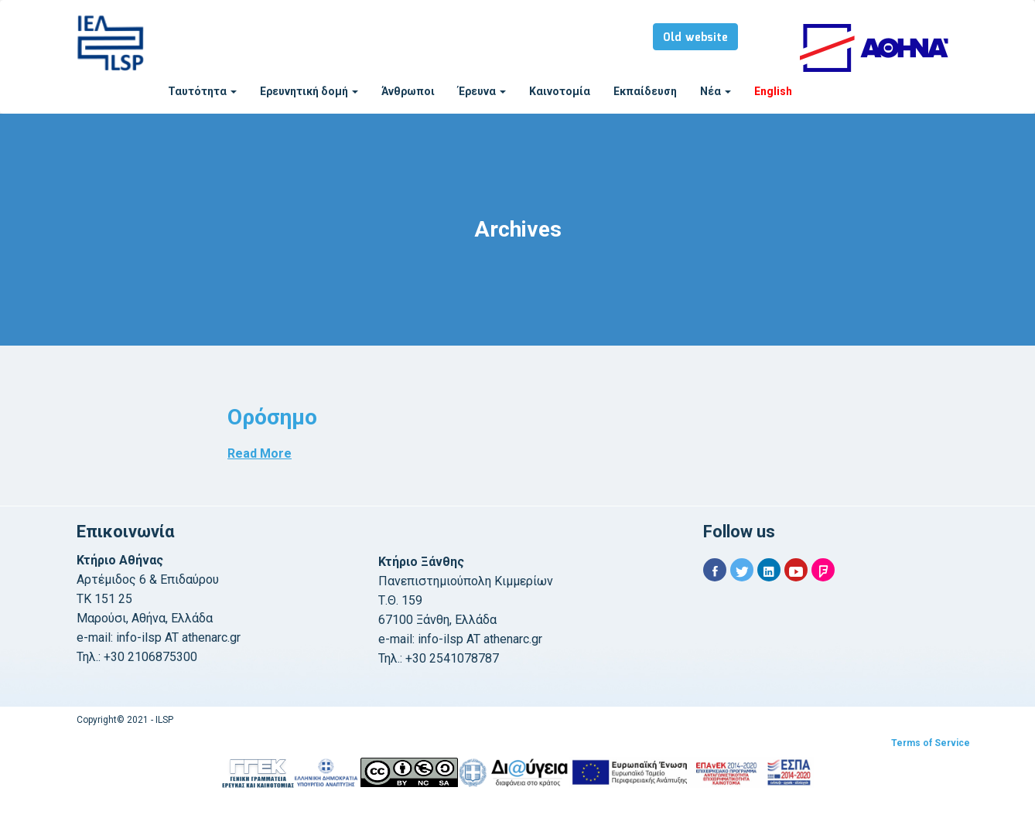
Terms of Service (930, 743)
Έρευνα (482, 91)
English (773, 91)
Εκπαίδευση (645, 91)
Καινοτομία (559, 91)
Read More (259, 453)
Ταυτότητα (202, 91)
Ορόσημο (272, 417)
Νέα (715, 91)
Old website (695, 37)
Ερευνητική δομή (309, 91)
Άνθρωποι (408, 91)
